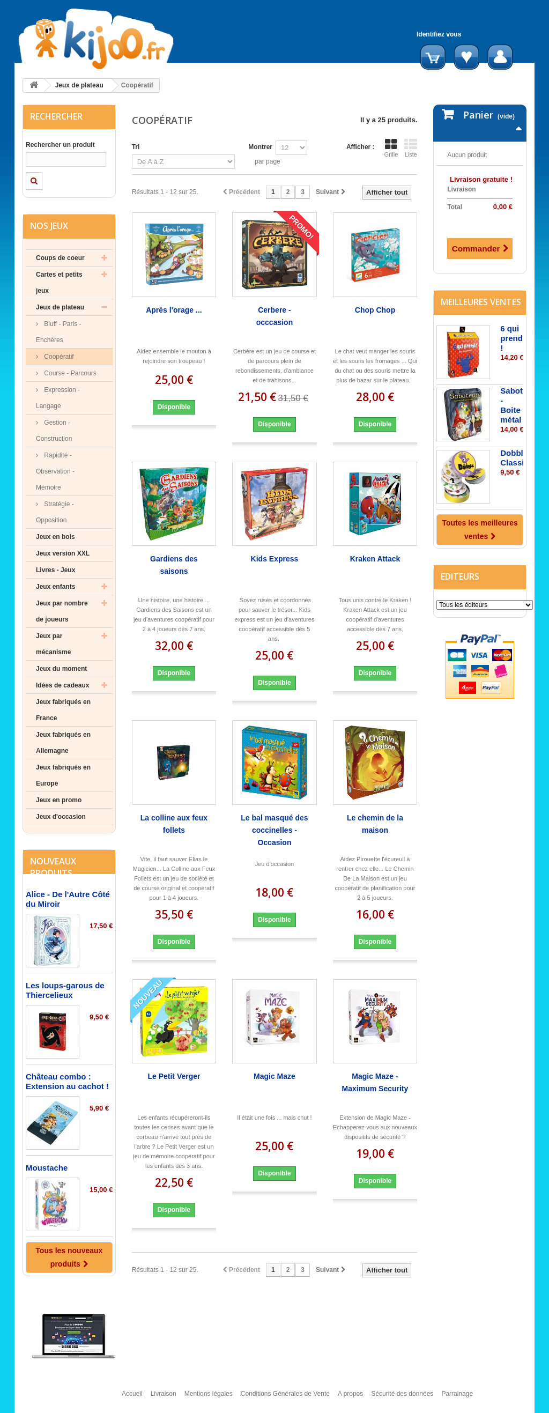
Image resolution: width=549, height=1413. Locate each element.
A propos (350, 1398)
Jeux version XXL (63, 553)
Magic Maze (274, 1076)
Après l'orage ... (174, 310)
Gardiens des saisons (174, 564)
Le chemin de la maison (375, 823)
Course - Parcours (69, 373)
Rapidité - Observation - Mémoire (55, 471)
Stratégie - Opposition (55, 512)
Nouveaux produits (53, 867)
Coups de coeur (60, 258)
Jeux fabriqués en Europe (63, 775)
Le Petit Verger (173, 1076)
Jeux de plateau (79, 85)
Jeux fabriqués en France (63, 710)
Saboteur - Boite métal (517, 404)
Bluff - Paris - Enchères (58, 332)
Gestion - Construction (54, 430)
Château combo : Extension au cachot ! (67, 1081)
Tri (136, 147)
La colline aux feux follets (173, 823)
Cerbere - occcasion (274, 316)
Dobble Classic (514, 456)
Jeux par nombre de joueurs (62, 611)
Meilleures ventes (481, 301)
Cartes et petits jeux (59, 282)
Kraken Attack (375, 558)
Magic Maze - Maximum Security (375, 1082)
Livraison (163, 1398)
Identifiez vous (439, 34)
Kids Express (275, 558)
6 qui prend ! (511, 337)
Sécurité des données (402, 1398)
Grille (391, 148)
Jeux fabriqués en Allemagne (63, 742)
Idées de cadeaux (62, 685)
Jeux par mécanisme (53, 644)
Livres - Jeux (55, 570)
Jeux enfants (55, 586)
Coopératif (58, 356)
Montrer (260, 147)
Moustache (47, 1167)
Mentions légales (208, 1398)
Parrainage (457, 1398)
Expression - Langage (58, 398)
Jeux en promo (58, 800)
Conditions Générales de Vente (285, 1398)
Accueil (132, 1398)
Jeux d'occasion (61, 816)
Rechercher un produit (60, 145)
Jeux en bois (55, 537)
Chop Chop (375, 310)
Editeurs (460, 575)
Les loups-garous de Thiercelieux (65, 990)
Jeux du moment (61, 668)
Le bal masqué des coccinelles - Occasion (274, 830)
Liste (410, 148)
